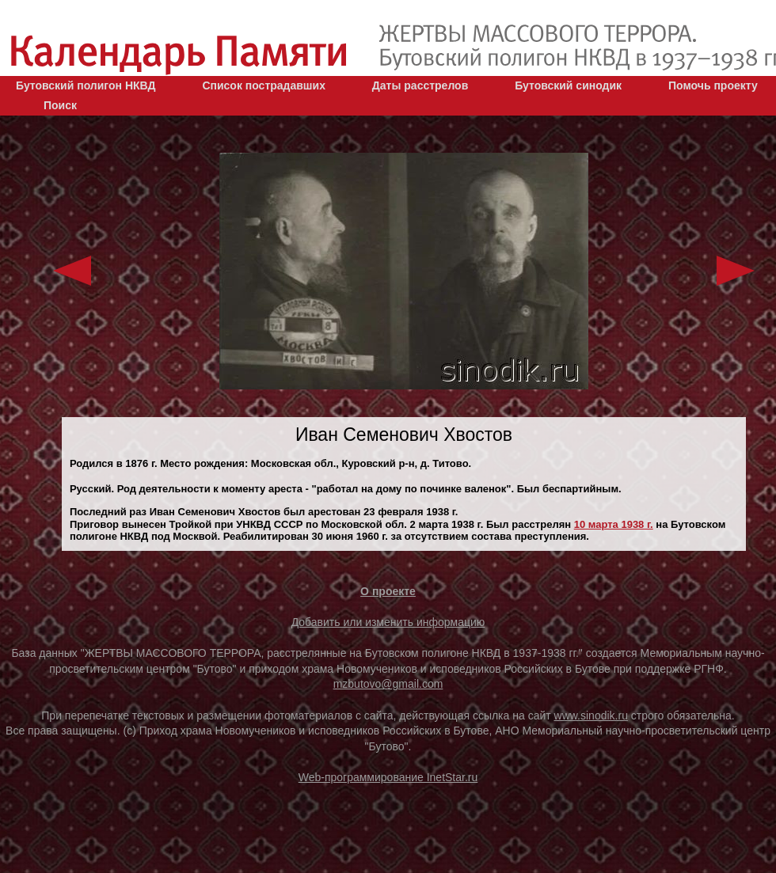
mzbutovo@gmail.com (388, 684)
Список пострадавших (263, 85)
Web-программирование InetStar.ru (388, 777)
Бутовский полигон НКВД (85, 85)
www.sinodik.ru (591, 715)
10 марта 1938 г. (613, 524)
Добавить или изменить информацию (388, 622)
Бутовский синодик (568, 85)
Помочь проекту (713, 85)
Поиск (60, 105)
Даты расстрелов (420, 85)
